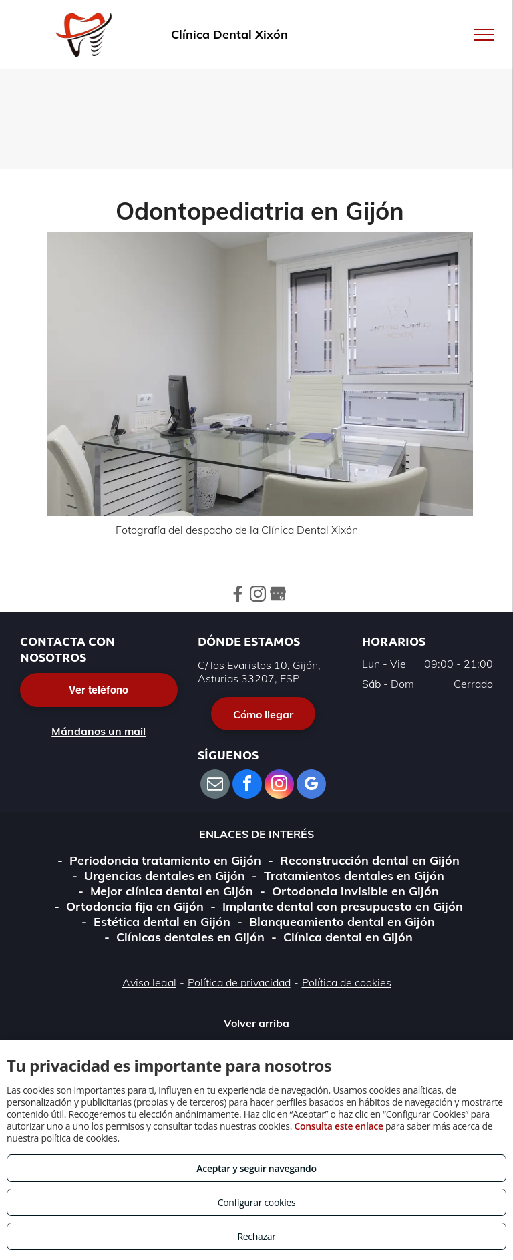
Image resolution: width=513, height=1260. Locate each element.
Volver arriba (256, 1023)
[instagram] (279, 785)
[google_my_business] (311, 785)
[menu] (483, 34)
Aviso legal (149, 982)
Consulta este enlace (338, 1126)
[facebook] (247, 785)
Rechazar (256, 1236)
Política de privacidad (239, 982)
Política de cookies (346, 982)
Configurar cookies (257, 1202)
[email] (215, 785)
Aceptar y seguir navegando (256, 1168)
